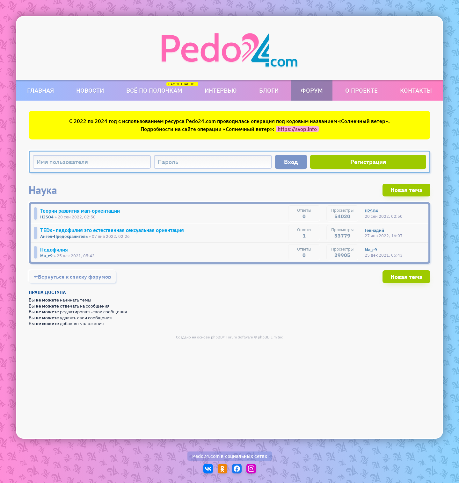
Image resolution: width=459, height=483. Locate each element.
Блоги (269, 90)
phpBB (217, 337)
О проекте (361, 90)
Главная (40, 90)
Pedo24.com (206, 456)
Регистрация (368, 162)
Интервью (221, 90)
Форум (312, 90)
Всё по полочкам (154, 90)
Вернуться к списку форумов (74, 276)
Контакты (416, 90)
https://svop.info (297, 129)
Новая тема (406, 190)
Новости (90, 90)
